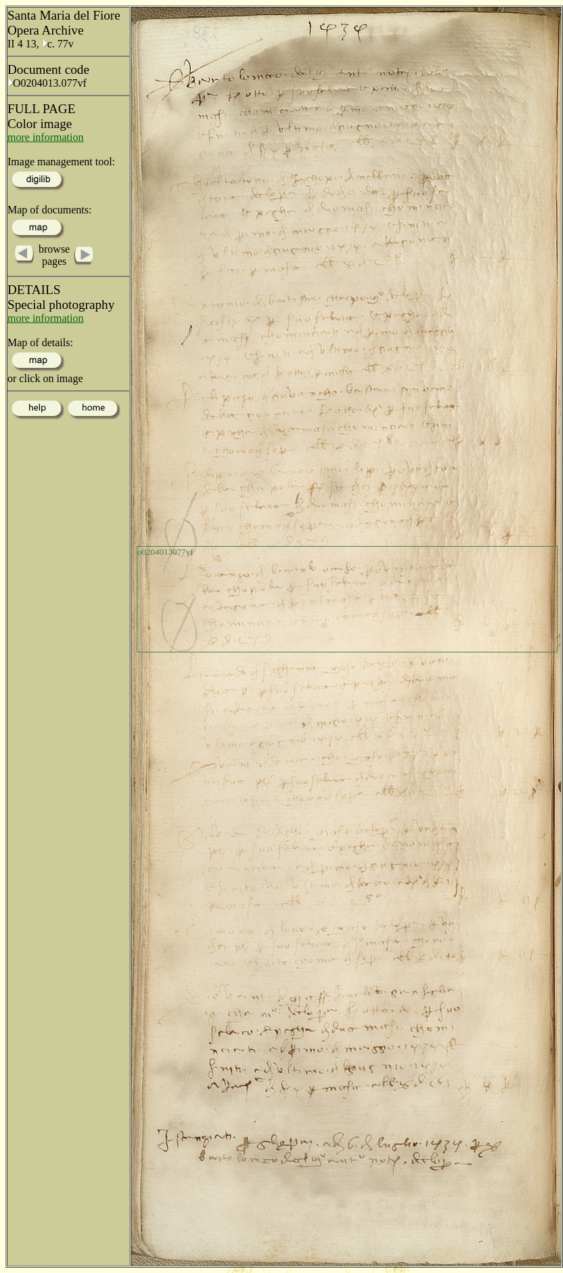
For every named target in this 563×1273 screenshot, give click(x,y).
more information (45, 137)
